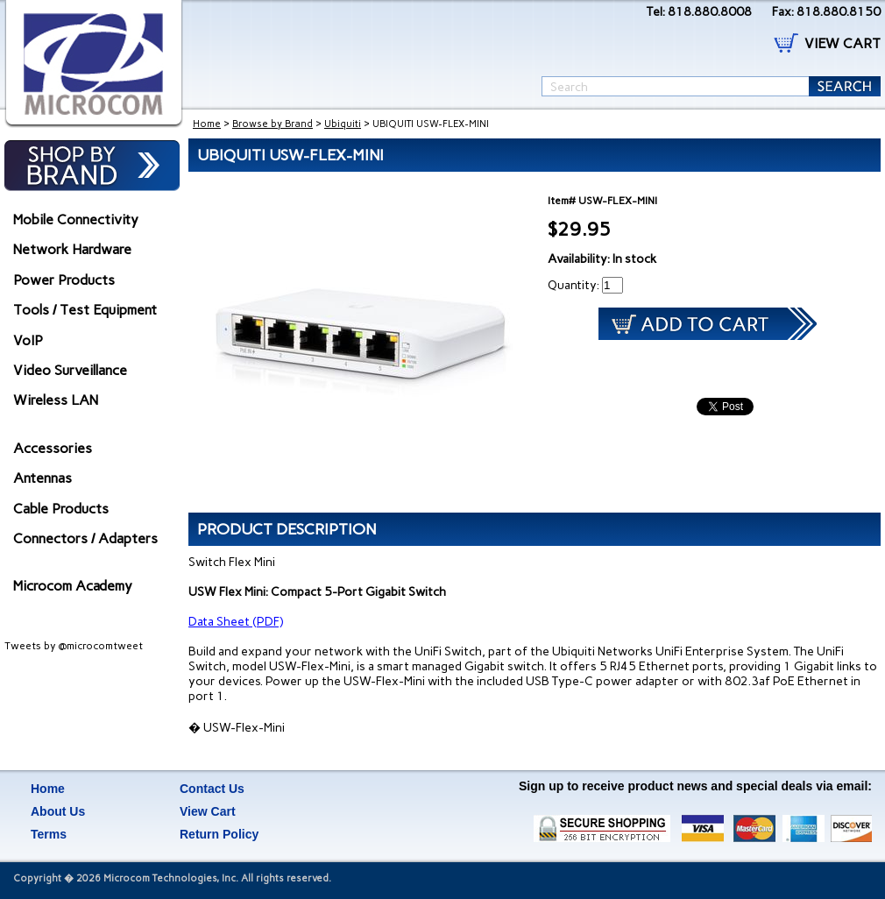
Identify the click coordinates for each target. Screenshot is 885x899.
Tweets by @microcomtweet (73, 646)
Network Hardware (72, 249)
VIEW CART (842, 43)
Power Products (64, 280)
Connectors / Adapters (85, 538)
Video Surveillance (70, 370)
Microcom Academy (72, 585)
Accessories (52, 448)
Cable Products (61, 508)
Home (207, 124)
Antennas (42, 478)
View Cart (208, 811)
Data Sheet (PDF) (235, 621)
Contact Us (212, 789)
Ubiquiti (342, 124)
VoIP (28, 340)
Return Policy (219, 834)
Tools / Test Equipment (85, 309)
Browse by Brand (272, 124)
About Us (58, 811)
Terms (49, 834)
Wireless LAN (55, 400)
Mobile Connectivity (75, 219)
